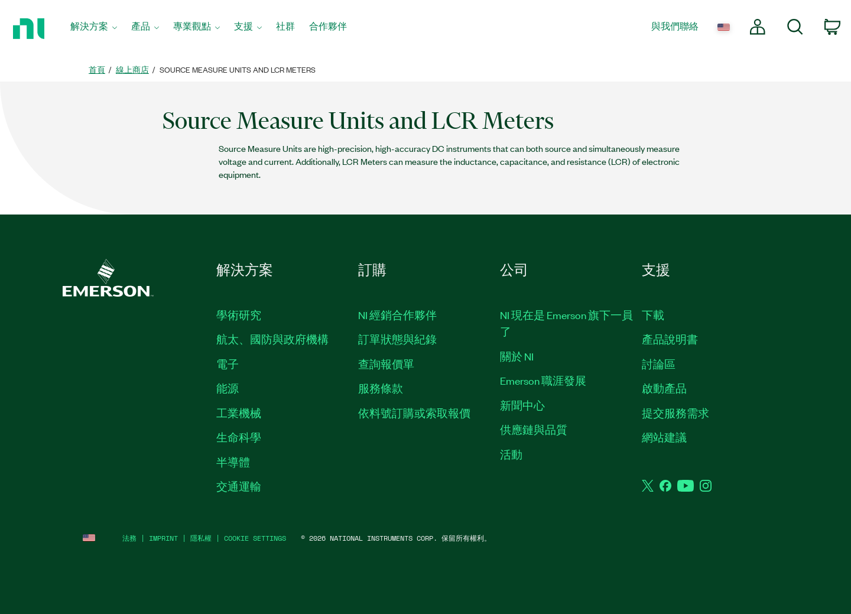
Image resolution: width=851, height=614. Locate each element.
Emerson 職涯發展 (543, 380)
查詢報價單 (386, 363)
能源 (227, 388)
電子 (227, 363)
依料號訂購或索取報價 (414, 412)
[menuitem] (93, 29)
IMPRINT (163, 538)
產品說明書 (670, 339)
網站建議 (664, 437)
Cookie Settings (255, 538)
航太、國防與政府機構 (272, 339)
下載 (653, 314)
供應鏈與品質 (533, 429)
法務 (129, 538)
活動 (511, 454)
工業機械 (238, 412)
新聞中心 (522, 405)
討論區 (658, 363)
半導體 (233, 461)
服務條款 (380, 388)
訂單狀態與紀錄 (397, 339)
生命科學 (238, 437)
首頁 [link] (97, 69)
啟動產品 (664, 388)
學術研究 (238, 314)
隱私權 (201, 538)
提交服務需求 (675, 412)
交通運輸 (238, 486)
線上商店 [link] (132, 69)
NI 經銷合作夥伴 (397, 314)
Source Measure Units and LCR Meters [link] (238, 69)
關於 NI (517, 356)
